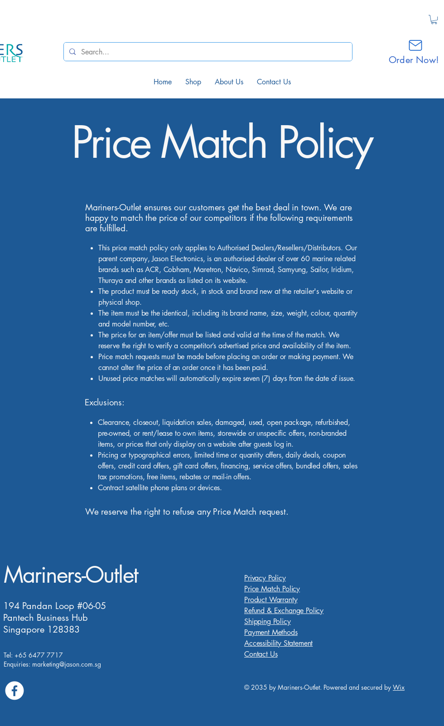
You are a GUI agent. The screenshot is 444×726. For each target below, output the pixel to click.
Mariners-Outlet (71, 574)
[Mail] (415, 45)
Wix (399, 687)
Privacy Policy (265, 578)
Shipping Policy (267, 621)
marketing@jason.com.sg (66, 664)
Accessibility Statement (278, 643)
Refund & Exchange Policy (283, 610)
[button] (434, 19)
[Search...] (207, 52)
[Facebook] (14, 690)
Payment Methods (271, 632)
